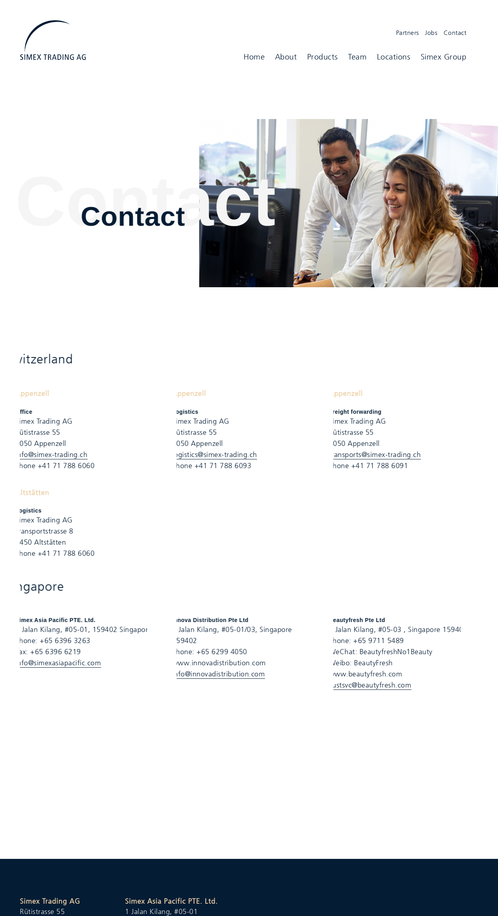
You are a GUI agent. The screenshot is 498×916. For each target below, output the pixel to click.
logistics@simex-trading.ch (209, 454)
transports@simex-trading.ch (369, 454)
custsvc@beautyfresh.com (364, 685)
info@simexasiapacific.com (53, 663)
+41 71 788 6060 (60, 465)
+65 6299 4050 (216, 651)
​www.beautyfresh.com (360, 674)
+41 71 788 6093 (217, 465)
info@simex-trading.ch (46, 454)
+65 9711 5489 (373, 640)
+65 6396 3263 (60, 640)
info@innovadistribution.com (213, 674)
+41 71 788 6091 (374, 465)
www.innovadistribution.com (213, 663)
